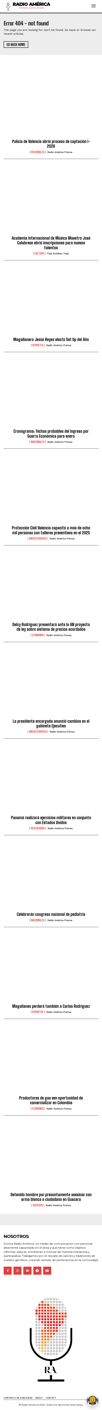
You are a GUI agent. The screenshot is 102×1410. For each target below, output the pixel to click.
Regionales (37, 152)
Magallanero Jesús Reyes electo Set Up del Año (51, 339)
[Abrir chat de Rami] (92, 1400)
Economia (38, 635)
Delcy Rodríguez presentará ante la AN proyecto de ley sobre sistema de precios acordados (51, 627)
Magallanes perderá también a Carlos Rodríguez (51, 1006)
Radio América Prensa (59, 152)
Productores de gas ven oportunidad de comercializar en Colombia (51, 1100)
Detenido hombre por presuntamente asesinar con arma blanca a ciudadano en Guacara (51, 1197)
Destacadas (38, 828)
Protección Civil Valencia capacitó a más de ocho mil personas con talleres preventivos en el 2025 (51, 530)
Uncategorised (38, 538)
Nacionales (37, 441)
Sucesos (38, 1205)
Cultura (39, 253)
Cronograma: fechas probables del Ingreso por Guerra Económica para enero (51, 433)
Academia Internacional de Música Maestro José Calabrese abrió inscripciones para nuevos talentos (51, 243)
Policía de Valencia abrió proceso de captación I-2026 (51, 144)
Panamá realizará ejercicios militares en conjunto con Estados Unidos (51, 820)
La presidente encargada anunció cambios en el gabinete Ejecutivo (51, 723)
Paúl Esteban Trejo (58, 253)
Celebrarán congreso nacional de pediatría (51, 914)
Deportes (37, 345)
